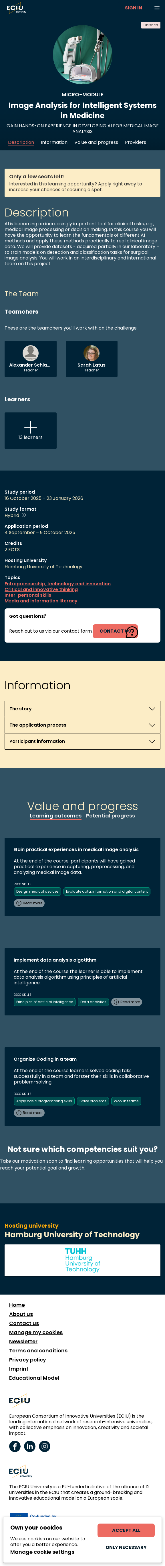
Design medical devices (37, 891)
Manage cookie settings (42, 1552)
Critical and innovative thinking (41, 589)
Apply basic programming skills (44, 1101)
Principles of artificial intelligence (44, 1001)
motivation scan (39, 1161)
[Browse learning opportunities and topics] (157, 8)
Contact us (24, 1323)
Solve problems (92, 1101)
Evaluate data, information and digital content (107, 891)
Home (17, 1305)
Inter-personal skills (28, 595)
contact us (115, 631)
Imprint (19, 1368)
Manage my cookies (36, 1332)
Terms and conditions (38, 1350)
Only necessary (126, 1547)
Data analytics (93, 1001)
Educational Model (34, 1378)
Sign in (133, 8)
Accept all (126, 1530)
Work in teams (126, 1101)
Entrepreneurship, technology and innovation (58, 584)
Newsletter (23, 1341)
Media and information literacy (41, 601)
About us (21, 1314)
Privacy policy (27, 1359)
